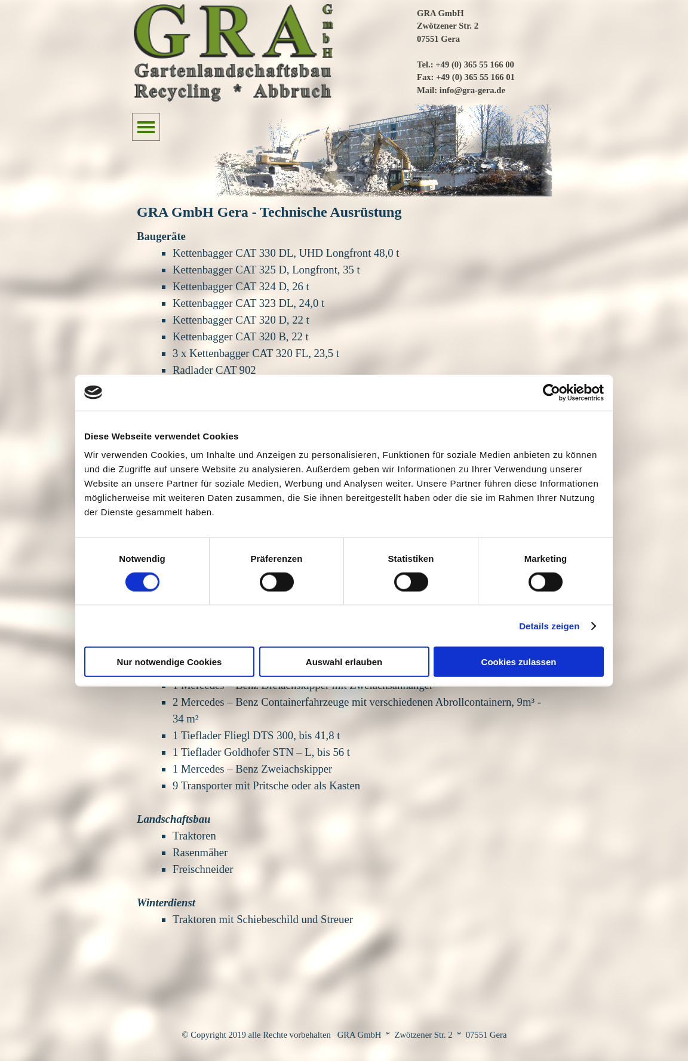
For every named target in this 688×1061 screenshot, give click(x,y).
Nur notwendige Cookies (169, 662)
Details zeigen (549, 625)
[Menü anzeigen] (146, 127)
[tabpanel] (487, 51)
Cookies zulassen (519, 662)
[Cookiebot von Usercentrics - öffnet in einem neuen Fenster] (551, 392)
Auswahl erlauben (344, 662)
